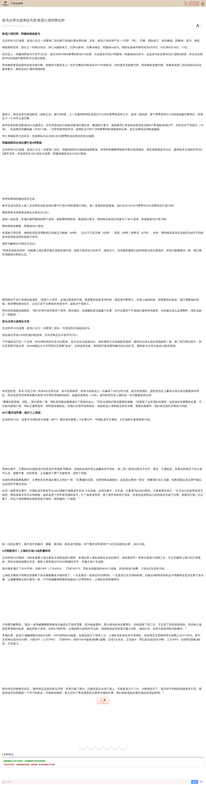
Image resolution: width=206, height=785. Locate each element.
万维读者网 (17, 3)
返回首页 (194, 3)
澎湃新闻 (7, 26)
